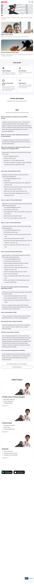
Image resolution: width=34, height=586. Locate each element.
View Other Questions (17, 367)
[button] (17, 117)
